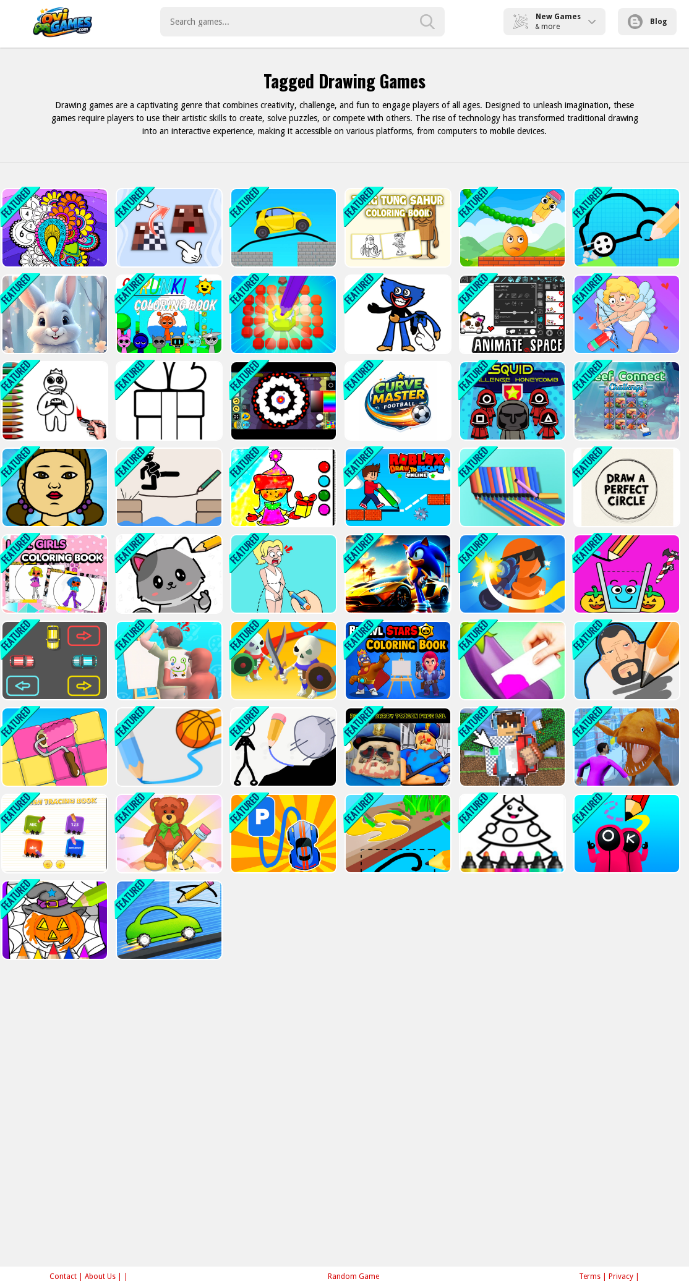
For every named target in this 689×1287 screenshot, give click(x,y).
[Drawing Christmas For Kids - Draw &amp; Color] (511, 833)
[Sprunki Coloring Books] (168, 314)
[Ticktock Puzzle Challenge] (625, 314)
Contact (63, 1276)
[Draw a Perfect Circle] (625, 487)
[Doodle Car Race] (168, 920)
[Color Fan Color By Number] (53, 228)
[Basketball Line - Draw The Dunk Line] (168, 747)
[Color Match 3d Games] (511, 660)
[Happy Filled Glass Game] (625, 574)
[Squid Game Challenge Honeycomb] (511, 401)
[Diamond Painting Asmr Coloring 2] (282, 314)
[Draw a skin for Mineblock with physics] (511, 747)
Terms (590, 1276)
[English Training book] (53, 833)
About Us (100, 1276)
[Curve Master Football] (396, 401)
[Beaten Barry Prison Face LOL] (396, 747)
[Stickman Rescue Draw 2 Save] (282, 747)
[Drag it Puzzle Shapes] (396, 314)
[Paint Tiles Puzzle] (53, 747)
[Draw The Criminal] (625, 660)
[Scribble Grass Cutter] (396, 833)
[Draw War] (282, 660)
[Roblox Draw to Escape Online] (396, 487)
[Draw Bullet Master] (511, 574)
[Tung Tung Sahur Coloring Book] (396, 228)
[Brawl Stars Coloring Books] (396, 660)
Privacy (621, 1276)
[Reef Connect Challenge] (625, 401)
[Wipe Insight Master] (168, 833)
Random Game (353, 1276)
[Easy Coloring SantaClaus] (282, 487)
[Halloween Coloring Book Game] (53, 920)
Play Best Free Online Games (62, 21)
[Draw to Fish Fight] (625, 747)
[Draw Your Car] (625, 228)
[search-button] (427, 21)
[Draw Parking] (53, 660)
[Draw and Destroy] (625, 833)
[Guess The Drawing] (168, 660)
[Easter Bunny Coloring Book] (53, 314)
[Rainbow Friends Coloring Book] (53, 401)
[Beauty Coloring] (168, 401)
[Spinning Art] (282, 401)
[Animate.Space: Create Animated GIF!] (511, 314)
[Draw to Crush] (511, 228)
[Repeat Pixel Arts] (168, 228)
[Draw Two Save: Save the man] (168, 487)
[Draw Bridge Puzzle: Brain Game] (282, 228)
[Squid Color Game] (53, 487)
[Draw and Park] (282, 833)
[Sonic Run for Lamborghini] (396, 574)
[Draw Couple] (282, 574)
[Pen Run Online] (511, 487)
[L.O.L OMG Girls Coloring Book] (53, 574)
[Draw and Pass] (168, 574)
